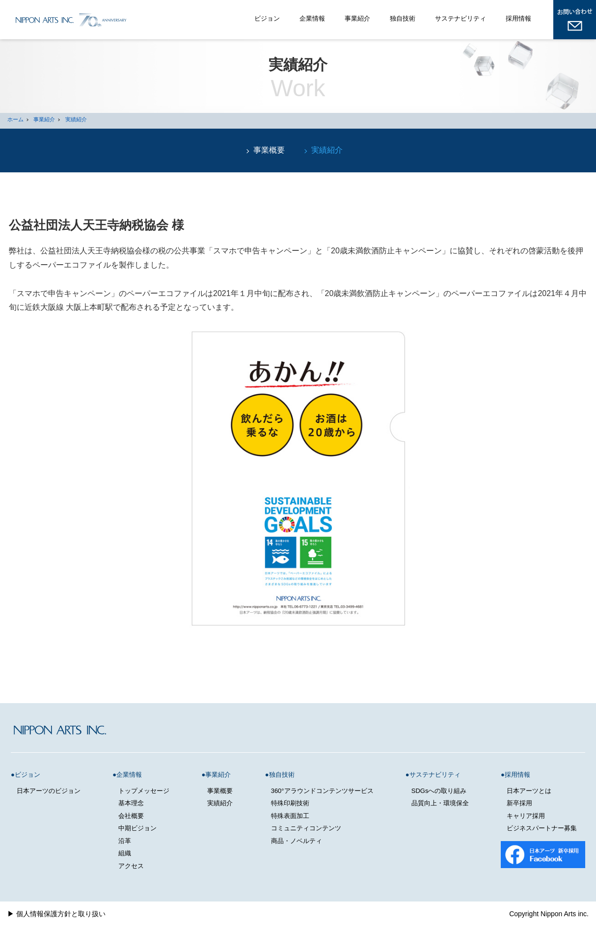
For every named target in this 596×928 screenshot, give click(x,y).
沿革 (124, 841)
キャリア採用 (526, 815)
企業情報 (312, 18)
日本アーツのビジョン (49, 790)
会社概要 (131, 815)
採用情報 (518, 18)
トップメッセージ (143, 790)
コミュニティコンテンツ (306, 828)
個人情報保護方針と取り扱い (61, 914)
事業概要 (269, 150)
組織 (124, 853)
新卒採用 (519, 803)
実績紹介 (76, 119)
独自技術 (402, 18)
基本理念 (131, 803)
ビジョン (267, 18)
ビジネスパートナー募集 (542, 828)
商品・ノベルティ (296, 841)
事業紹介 (357, 18)
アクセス (131, 866)
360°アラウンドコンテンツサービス (322, 790)
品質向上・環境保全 (440, 803)
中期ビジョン (137, 828)
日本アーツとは (529, 790)
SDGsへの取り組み (439, 790)
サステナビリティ (460, 18)
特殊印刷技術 (290, 803)
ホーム (15, 119)
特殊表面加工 (290, 815)
